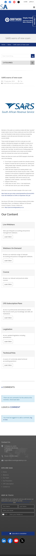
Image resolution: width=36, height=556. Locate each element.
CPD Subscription (8, 484)
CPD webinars (27, 501)
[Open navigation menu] (34, 7)
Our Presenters (7, 481)
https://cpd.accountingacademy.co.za (14, 207)
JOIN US (31, 2)
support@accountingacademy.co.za (15, 460)
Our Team (6, 478)
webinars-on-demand (22, 502)
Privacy (25, 550)
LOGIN (25, 2)
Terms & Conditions (14, 550)
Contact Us (6, 487)
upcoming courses (7, 502)
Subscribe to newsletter (18, 526)
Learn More (8, 237)
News (9, 44)
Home (3, 44)
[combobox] (5, 514)
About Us (6, 475)
